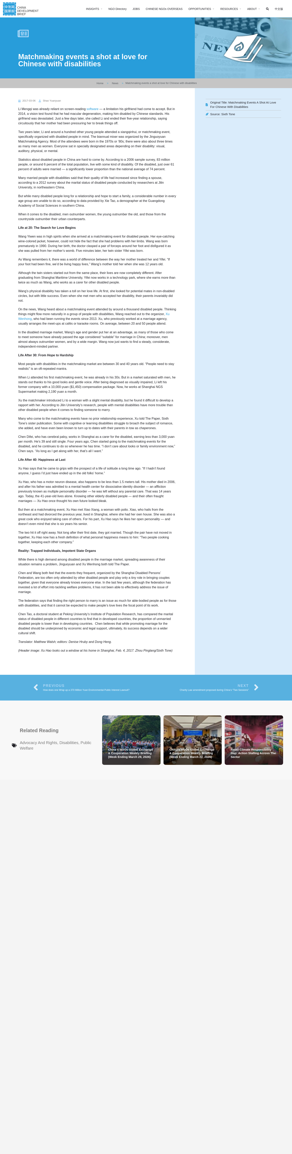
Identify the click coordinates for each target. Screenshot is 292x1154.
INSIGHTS (92, 8)
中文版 (279, 8)
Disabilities (68, 742)
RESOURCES (229, 8)
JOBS (136, 8)
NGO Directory (117, 8)
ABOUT (252, 8)
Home (100, 83)
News (115, 83)
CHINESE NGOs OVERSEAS (164, 8)
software (92, 109)
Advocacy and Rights (38, 742)
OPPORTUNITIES (199, 8)
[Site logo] (21, 8)
